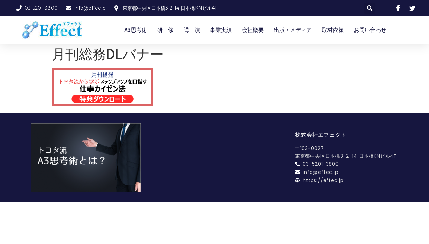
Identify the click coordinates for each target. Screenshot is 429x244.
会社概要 (253, 30)
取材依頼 (333, 30)
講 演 (192, 30)
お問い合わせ (370, 30)
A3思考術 (135, 30)
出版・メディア (293, 30)
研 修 (165, 30)
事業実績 (221, 30)
